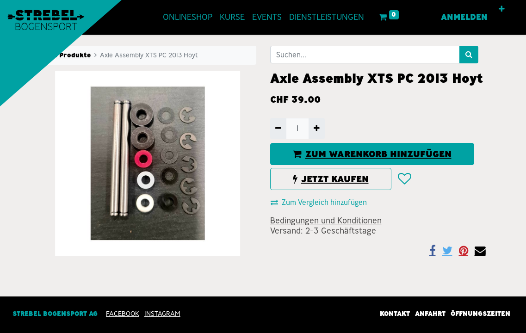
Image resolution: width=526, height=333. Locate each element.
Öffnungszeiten (480, 313)
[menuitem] (189, 17)
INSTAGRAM (162, 313)
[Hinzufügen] (317, 128)
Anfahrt (430, 313)
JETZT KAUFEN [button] (331, 179)
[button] (500, 9)
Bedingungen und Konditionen (326, 221)
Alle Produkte (67, 55)
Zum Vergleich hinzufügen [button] (319, 202)
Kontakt (395, 313)
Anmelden (462, 17)
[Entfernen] (278, 128)
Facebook (122, 313)
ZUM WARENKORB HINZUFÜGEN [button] (372, 154)
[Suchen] (468, 54)
